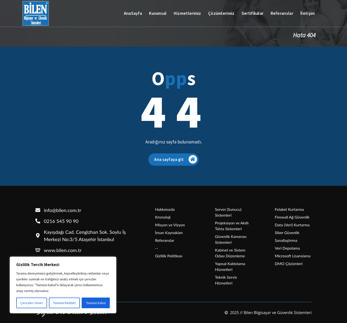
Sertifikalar (253, 13)
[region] (63, 285)
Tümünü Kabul (96, 303)
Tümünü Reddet (64, 303)
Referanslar (282, 13)
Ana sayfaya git (175, 164)
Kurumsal (157, 13)
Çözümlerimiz (221, 13)
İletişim (307, 13)
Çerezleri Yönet (31, 303)
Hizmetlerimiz (187, 13)
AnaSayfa (133, 13)
